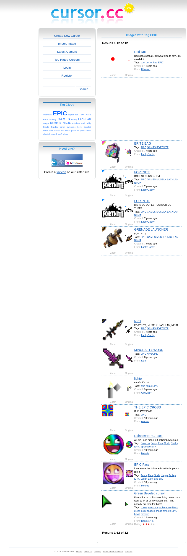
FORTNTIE (142, 201)
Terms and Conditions (113, 552)
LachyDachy (147, 154)
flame (149, 386)
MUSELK (161, 179)
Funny (154, 443)
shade (159, 510)
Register (67, 75)
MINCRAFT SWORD (149, 350)
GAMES (151, 147)
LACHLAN (172, 179)
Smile (167, 443)
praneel (145, 421)
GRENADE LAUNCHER (151, 229)
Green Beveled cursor (149, 493)
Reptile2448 (147, 521)
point (143, 510)
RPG (137, 321)
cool (143, 62)
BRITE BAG (142, 143)
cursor (144, 507)
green (137, 510)
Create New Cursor (67, 35)
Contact (128, 552)
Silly (153, 446)
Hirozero (145, 69)
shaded (151, 510)
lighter (138, 378)
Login (67, 67)
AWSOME (152, 353)
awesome (153, 507)
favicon (61, 172)
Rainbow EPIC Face (148, 436)
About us (88, 552)
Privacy (97, 552)
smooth (167, 510)
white (162, 507)
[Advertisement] (19, 96)
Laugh (143, 478)
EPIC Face (142, 464)
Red (155, 62)
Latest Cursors (67, 51)
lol (151, 62)
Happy (164, 475)
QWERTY (146, 392)
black (175, 507)
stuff (143, 386)
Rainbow (145, 443)
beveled (145, 514)
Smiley (174, 443)
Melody (145, 453)
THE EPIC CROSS (147, 407)
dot (147, 62)
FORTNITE (162, 147)
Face (161, 443)
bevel (137, 514)
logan (144, 360)
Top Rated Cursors (67, 59)
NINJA (137, 183)
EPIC (161, 62)
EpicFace (145, 446)
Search (83, 89)
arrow (168, 507)
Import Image (67, 43)
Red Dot (140, 52)
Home (79, 552)
